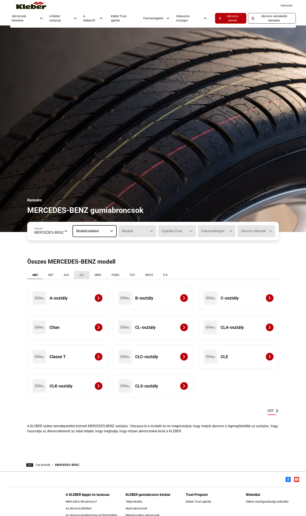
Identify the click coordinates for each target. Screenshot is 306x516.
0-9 (165, 275)
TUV (132, 275)
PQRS (115, 275)
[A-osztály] (67, 298)
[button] (65, 231)
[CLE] (238, 357)
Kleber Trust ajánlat (119, 18)
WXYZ (149, 275)
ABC (35, 275)
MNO (98, 275)
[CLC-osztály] (153, 357)
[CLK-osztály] (67, 386)
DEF (51, 275)
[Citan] (67, 327)
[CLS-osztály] (153, 386)
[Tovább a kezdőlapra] (31, 5)
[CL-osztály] (153, 327)
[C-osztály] (238, 298)
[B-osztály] (153, 298)
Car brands (43, 465)
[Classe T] (67, 357)
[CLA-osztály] (238, 327)
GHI (66, 275)
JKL (81, 275)
